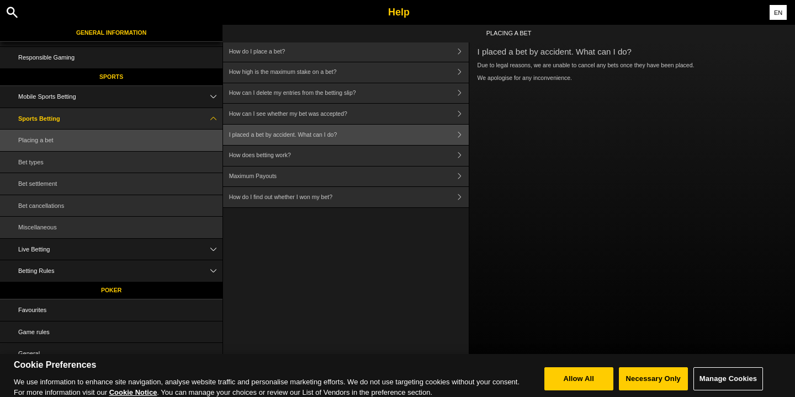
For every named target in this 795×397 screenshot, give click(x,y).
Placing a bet (36, 140)
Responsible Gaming (46, 57)
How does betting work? (349, 156)
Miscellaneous (37, 227)
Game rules (34, 332)
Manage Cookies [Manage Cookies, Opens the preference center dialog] (728, 382)
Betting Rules (120, 271)
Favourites (32, 310)
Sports (111, 76)
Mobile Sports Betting (120, 97)
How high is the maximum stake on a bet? (349, 72)
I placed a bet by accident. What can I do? (349, 135)
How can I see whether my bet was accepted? (349, 114)
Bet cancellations (41, 205)
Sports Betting (120, 119)
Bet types (31, 162)
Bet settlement (37, 183)
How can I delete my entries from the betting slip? (349, 93)
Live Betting (120, 249)
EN (778, 12)
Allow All (579, 382)
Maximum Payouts (349, 177)
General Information (111, 32)
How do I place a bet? (349, 51)
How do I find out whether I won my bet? (349, 197)
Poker (111, 290)
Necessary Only (653, 382)
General (29, 353)
